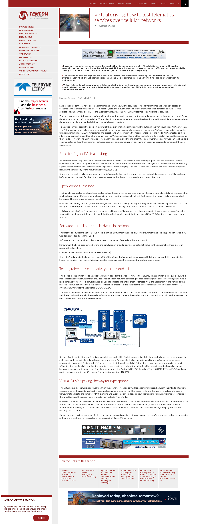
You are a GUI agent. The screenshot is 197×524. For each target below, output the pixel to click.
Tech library (142, 4)
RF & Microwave (26, 30)
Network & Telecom (28, 61)
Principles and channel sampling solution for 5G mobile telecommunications (168, 475)
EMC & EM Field (25, 37)
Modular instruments (29, 47)
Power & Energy (26, 27)
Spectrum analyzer (28, 34)
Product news (109, 4)
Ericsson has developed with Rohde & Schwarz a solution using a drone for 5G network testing (148, 475)
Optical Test (25, 54)
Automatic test (27, 64)
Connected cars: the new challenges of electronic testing (88, 473)
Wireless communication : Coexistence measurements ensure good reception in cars (68, 475)
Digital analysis (26, 67)
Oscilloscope (25, 57)
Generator (24, 44)
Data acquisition (27, 40)
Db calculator (159, 4)
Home (95, 4)
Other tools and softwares (33, 71)
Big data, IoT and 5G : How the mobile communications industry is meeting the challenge (108, 476)
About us (174, 4)
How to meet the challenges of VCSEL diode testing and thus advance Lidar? (128, 474)
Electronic (24, 74)
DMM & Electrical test (29, 50)
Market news (126, 4)
